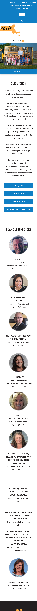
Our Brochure (18, 193)
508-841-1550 (20, 307)
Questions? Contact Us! (18, 209)
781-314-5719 (20, 425)
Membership (18, 201)
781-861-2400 (20, 386)
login (22, 15)
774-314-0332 (20, 345)
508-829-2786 (20, 588)
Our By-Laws (18, 185)
